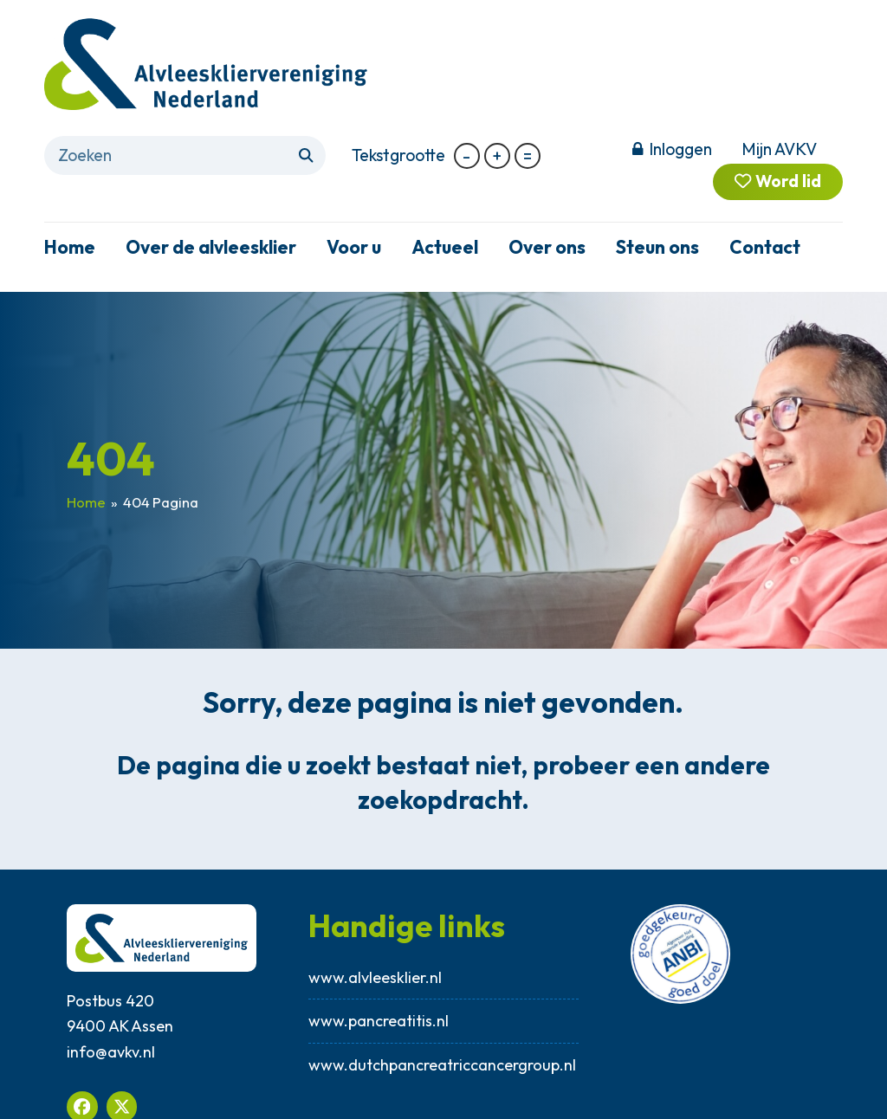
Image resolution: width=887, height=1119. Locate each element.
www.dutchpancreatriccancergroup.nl (443, 1065)
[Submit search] (306, 156)
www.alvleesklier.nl (375, 977)
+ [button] (497, 155)
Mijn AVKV (779, 149)
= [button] (527, 155)
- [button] (466, 155)
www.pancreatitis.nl (378, 1021)
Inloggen (680, 149)
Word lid (777, 182)
